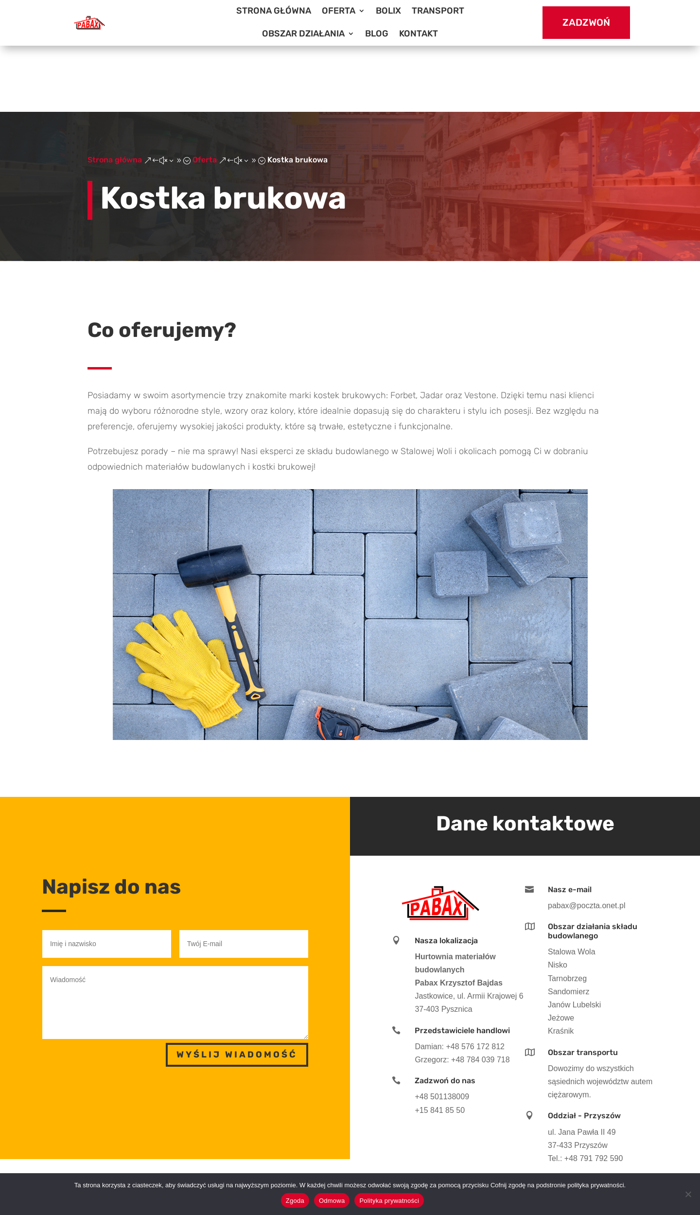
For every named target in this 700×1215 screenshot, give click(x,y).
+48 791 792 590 (593, 1092)
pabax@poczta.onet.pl (586, 839)
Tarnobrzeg (567, 912)
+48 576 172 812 (475, 980)
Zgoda (295, 1200)
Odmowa (332, 1200)
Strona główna (273, 10)
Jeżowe (561, 952)
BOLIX (388, 10)
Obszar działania (303, 33)
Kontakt (418, 33)
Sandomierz (568, 925)
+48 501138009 (442, 1030)
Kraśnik (561, 965)
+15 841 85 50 (440, 1043)
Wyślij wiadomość (237, 988)
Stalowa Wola (571, 885)
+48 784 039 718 (480, 993)
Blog (376, 33)
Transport (438, 10)
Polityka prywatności (389, 1200)
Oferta (338, 10)
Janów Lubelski (574, 938)
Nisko (557, 899)
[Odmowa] (688, 1194)
